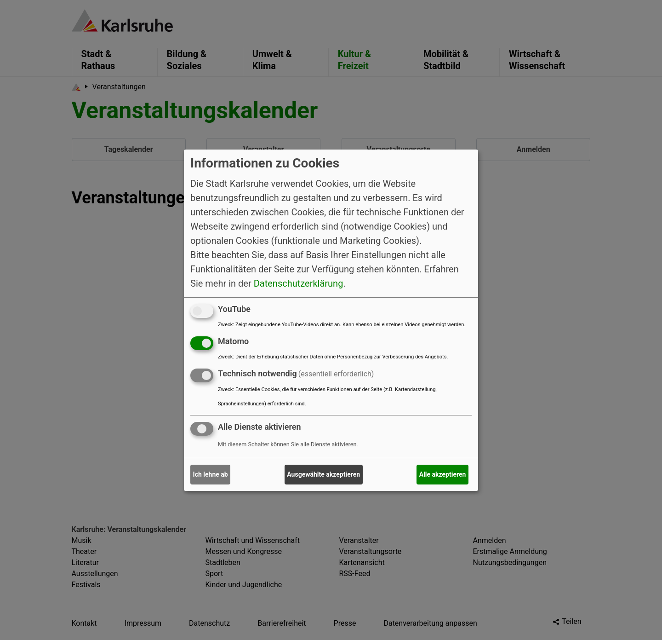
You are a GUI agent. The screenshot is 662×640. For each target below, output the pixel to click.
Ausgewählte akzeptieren (323, 474)
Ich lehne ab (210, 474)
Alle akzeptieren (442, 474)
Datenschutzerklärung (298, 283)
